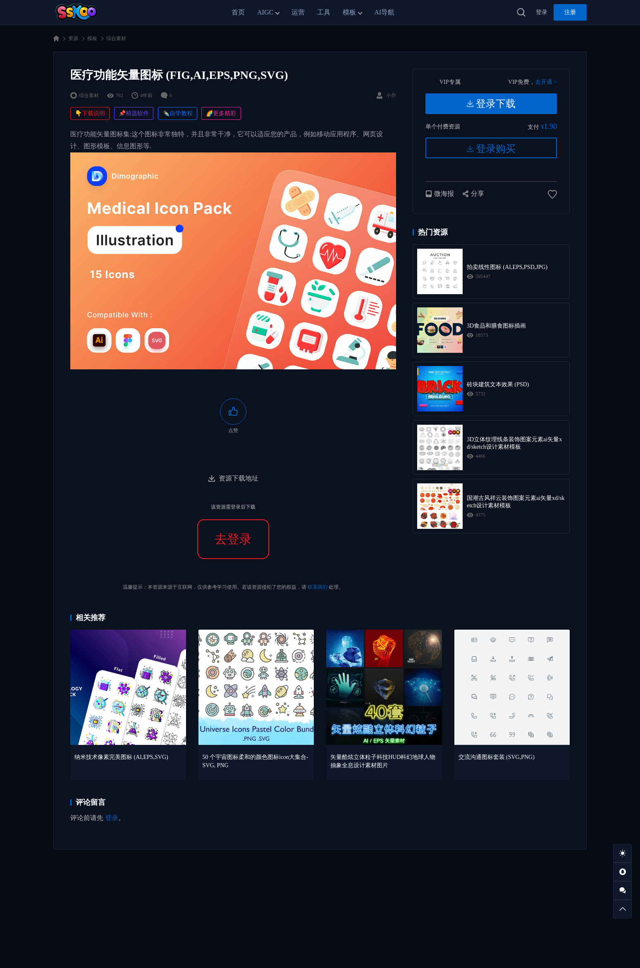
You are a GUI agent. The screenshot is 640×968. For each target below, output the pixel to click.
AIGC (265, 12)
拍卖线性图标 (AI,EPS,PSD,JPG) (507, 267)
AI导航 (384, 12)
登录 (541, 12)
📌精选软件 (134, 113)
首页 (238, 12)
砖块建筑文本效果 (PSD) (498, 384)
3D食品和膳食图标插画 (496, 326)
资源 (73, 38)
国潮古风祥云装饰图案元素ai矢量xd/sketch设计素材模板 (515, 502)
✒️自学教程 (177, 113)
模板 (349, 12)
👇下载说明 (90, 113)
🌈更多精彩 (221, 113)
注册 (570, 12)
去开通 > (546, 82)
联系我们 (317, 587)
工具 (323, 12)
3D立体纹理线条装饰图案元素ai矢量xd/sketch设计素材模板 (514, 443)
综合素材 (116, 38)
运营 (298, 12)
